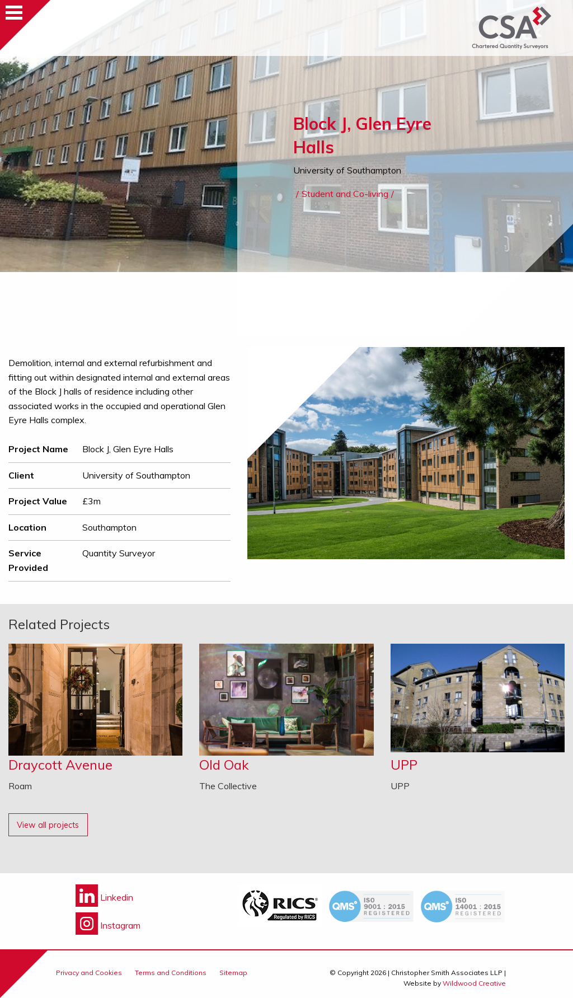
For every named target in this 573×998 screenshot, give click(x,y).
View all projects (48, 825)
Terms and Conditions (170, 972)
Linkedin (104, 897)
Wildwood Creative (474, 983)
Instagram (108, 925)
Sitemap (233, 972)
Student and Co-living (345, 193)
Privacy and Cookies (89, 972)
